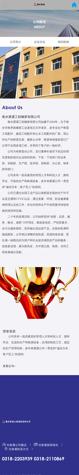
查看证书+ (9, 366)
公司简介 (15, 41)
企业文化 (39, 41)
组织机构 (63, 41)
